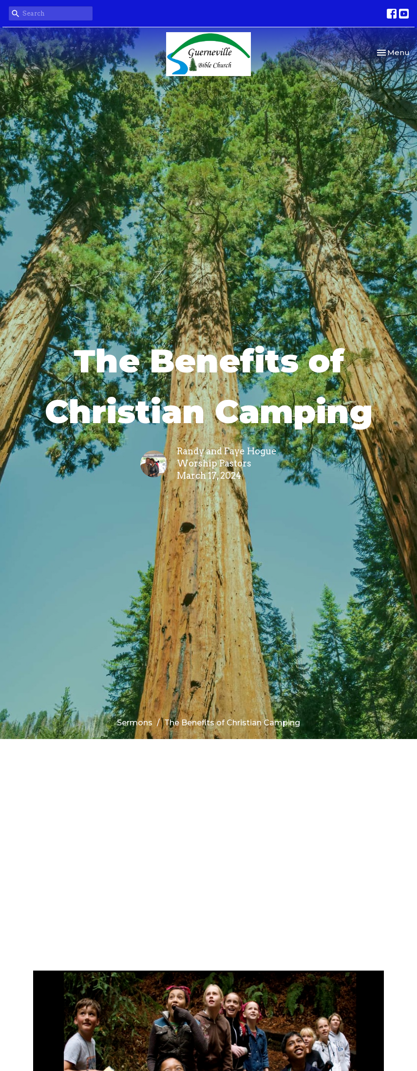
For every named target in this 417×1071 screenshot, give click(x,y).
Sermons (134, 722)
